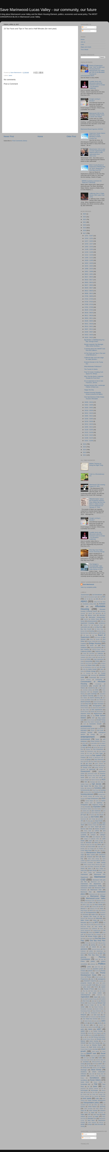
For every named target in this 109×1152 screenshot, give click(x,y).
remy (83, 999)
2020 (84, 225)
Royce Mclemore (96, 1011)
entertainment (88, 736)
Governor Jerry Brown (93, 775)
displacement (98, 713)
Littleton (99, 844)
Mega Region (84, 910)
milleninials (90, 918)
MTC (96, 922)
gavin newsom (99, 763)
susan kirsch (85, 1082)
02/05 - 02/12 (89, 427)
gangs (89, 759)
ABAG (84, 601)
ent (101, 734)
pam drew (102, 943)
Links (82, 44)
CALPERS (91, 653)
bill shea (86, 635)
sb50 (82, 1029)
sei (83, 1037)
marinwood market (86, 887)
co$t (96, 673)
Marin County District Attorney (92, 864)
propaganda (101, 979)
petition (91, 951)
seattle (96, 1035)
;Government (85, 594)
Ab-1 (92, 599)
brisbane (83, 645)
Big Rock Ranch (85, 633)
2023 (84, 217)
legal (82, 842)
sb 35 (85, 1023)
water (97, 1116)
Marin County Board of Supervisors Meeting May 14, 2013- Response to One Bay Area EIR (97, 167)
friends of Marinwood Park (96, 757)
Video (82, 1114)
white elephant (92, 1122)
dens (91, 707)
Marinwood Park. (86, 892)
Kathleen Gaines (92, 824)
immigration (84, 804)
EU (88, 743)
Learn (90, 840)
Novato (83, 936)
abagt (104, 601)
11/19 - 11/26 (89, 252)
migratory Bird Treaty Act (91, 916)
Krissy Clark (87, 830)
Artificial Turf (86, 625)
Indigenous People (97, 804)
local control (91, 846)
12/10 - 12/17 (89, 244)
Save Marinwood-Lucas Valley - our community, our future (48, 10)
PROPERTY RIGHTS (90, 981)
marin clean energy (93, 858)
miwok (95, 920)
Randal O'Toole (89, 989)
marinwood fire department (91, 883)
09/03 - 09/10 (89, 282)
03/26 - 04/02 (89, 407)
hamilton (101, 777)
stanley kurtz (86, 1067)
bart (93, 627)
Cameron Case (84, 655)
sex (102, 1041)
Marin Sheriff (102, 870)
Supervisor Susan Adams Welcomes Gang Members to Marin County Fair (97, 135)
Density (97, 707)
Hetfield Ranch (85, 784)
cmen (100, 671)
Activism (102, 604)
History (82, 788)
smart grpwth (95, 1051)
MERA (91, 910)
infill (82, 806)
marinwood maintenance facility (91, 885)
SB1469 (83, 1027)
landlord (101, 832)
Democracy (84, 705)
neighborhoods (97, 930)
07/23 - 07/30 (89, 299)
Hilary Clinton (99, 786)
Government (85, 771)
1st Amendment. (97, 594)
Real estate (94, 991)
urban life (83, 1110)
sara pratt (96, 1021)
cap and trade (99, 655)
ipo (101, 808)
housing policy (99, 796)
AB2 (97, 599)
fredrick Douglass (85, 755)
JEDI (102, 812)
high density (96, 784)
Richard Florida (91, 1003)
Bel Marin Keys (99, 629)
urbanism (102, 1110)
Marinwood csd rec (97, 881)
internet (96, 808)
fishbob (82, 751)
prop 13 (93, 979)
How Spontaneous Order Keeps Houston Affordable (94, 397)
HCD (103, 779)
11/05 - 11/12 (89, 257)
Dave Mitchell (100, 699)
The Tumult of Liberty (91, 369)
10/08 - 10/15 (89, 268)
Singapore (83, 1047)
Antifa (102, 621)
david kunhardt (85, 701)
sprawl (88, 1063)
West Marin (91, 1120)
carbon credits (91, 657)
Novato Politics (93, 936)
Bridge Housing (95, 643)
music (101, 928)
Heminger (92, 782)
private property (99, 977)
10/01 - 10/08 (89, 271)
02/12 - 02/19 (89, 424)
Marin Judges (99, 868)
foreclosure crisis (91, 751)
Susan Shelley (98, 1082)
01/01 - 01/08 (89, 440)
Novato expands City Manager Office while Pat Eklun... (93, 345)
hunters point (88, 802)
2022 (84, 219)
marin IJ (90, 868)
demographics (97, 705)
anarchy (86, 619)
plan (96, 953)
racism (103, 987)
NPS (82, 938)
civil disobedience (87, 667)
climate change (90, 671)
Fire (82, 749)
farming (95, 747)
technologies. (95, 1090)
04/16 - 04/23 (89, 337)
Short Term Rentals (94, 1043)
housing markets (87, 796)
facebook (93, 745)
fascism (102, 747)
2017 (84, 233)
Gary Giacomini (98, 759)
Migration (103, 914)
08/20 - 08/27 (89, 288)
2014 (84, 449)
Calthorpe (100, 653)
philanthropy (100, 951)
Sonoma (91, 1059)
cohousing (93, 675)
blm (93, 635)
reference (99, 994)
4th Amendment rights (91, 597)
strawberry (84, 1072)
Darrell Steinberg (95, 697)
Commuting (98, 679)
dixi (91, 715)
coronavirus (84, 686)
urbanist (86, 1112)
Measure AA (93, 908)
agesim (90, 613)
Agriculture (98, 613)
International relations (86, 808)
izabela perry (86, 810)
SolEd (100, 1058)
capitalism (83, 657)
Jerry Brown (99, 814)
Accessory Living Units (89, 604)
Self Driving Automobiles (98, 1037)
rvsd (102, 1012)
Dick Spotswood (97, 709)
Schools (83, 1033)
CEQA (97, 661)
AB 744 (86, 599)
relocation (102, 997)
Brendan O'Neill (91, 641)
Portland (83, 971)
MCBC (82, 906)
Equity (97, 739)
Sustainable (84, 1084)
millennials (99, 918)
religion (96, 997)
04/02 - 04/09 (89, 405)
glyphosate (92, 769)
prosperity (101, 981)
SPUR (94, 1063)
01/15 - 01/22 (89, 435)
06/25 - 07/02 (89, 310)
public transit (87, 987)
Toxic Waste (84, 49)
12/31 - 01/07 (89, 235)
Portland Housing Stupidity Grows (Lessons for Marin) (93, 393)
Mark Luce (92, 902)
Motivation (83, 922)
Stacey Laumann (101, 1065)
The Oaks (94, 1092)
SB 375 (92, 1023)
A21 (103, 597)
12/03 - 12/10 (89, 246)
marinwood (84, 874)
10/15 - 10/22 (89, 266)
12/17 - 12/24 (89, 241)
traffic (97, 1098)
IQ (104, 808)
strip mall (91, 1073)
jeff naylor (83, 814)
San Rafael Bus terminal (90, 1019)
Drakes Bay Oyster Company (91, 722)
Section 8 (102, 1035)
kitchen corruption (100, 828)
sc (89, 1031)
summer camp (94, 1075)
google (101, 769)
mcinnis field (95, 906)
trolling (101, 1104)
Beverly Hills (84, 631)
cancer (92, 655)
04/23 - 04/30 (89, 334)
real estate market (95, 993)
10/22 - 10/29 (89, 263)
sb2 (88, 1027)
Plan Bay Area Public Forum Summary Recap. (97, 550)
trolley (95, 1104)
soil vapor (86, 1057)
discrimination (100, 711)
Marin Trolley (88, 872)
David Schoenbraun (98, 701)
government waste (92, 773)
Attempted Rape (98, 625)
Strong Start (100, 1073)
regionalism (85, 997)
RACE (96, 987)
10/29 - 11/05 (89, 260)
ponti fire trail (99, 966)
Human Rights (89, 800)
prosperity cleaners (86, 983)
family (89, 747)
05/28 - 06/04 (89, 321)
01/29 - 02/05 (89, 429)
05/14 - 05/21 (89, 326)
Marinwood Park (96, 889)
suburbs (83, 1075)
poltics (89, 967)
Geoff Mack (95, 765)
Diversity (83, 715)
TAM (95, 1084)
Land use (93, 832)
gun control (92, 777)
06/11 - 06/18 (89, 315)
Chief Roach (88, 663)
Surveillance (94, 1078)
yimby (82, 1124)
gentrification (85, 765)
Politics (101, 963)
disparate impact (85, 713)
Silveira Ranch (97, 1045)
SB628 (90, 1029)
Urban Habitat (99, 1108)
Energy (93, 734)
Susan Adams (95, 1080)
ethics (83, 743)
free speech (97, 755)
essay (103, 741)
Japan (87, 812)
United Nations (92, 1106)
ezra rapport (102, 743)
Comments (86, 31)
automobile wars (85, 627)
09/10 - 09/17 (89, 279)
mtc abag (91, 924)
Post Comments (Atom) (19, 140)
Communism (92, 677)
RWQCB (83, 1015)
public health (92, 985)
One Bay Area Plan (97, 940)
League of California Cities (91, 838)
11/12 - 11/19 (89, 255)
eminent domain (86, 732)
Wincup (101, 1122)
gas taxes (89, 763)
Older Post (71, 136)
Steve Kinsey (96, 1070)
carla (99, 657)
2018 (84, 230)
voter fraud (96, 1114)
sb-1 (87, 1025)
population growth (98, 969)
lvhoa (96, 850)
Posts (84, 27)
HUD (103, 798)
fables (85, 745)
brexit (98, 641)
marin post (84, 870)
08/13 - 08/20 (89, 290)
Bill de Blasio (94, 633)
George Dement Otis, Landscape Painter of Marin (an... (94, 386)
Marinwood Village (97, 896)
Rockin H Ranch (99, 1009)
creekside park (101, 688)
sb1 (94, 1025)
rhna (97, 1001)
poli (102, 959)
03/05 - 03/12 (89, 416)
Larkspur (93, 834)
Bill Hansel (102, 633)
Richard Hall (101, 1003)
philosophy (83, 953)
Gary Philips (94, 761)
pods (96, 959)
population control (85, 968)
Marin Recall (92, 870)
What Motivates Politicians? (93, 366)
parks (99, 945)
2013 (84, 452)
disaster (93, 711)
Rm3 (90, 1007)
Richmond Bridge (89, 1005)
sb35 (96, 1027)
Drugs (103, 722)
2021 (84, 222)
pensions (84, 949)
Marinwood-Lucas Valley (95, 898)
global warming (99, 767)
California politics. (100, 651)
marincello (99, 872)
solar (93, 1058)
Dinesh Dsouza (84, 711)
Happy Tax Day (89, 390)
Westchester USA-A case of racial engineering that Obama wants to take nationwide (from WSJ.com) (97, 152)
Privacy (89, 977)
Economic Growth (96, 724)
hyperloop (99, 802)
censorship (88, 661)
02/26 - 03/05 (89, 418)
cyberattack (102, 693)
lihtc (102, 842)
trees (90, 1104)
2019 (84, 227)
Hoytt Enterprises (92, 798)
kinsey (90, 828)
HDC (85, 782)
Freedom (83, 757)
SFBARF (83, 1043)
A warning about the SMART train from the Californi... (94, 349)
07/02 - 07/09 (89, 307)
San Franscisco (92, 1016)
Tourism (103, 1096)
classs (82, 671)
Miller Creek (85, 920)
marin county (101, 862)
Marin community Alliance (93, 860)
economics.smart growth (88, 728)
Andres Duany (95, 619)
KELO (85, 826)
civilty (84, 669)
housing (102, 790)
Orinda (86, 943)
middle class (94, 914)
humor (103, 800)
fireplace (88, 749)
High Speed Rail (86, 786)
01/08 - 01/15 (89, 438)
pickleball (90, 953)
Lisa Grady (92, 844)
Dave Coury (90, 699)
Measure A (84, 908)
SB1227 (101, 1025)
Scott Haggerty (97, 1033)
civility (103, 667)
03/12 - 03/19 (89, 413)
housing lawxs (101, 794)
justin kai (96, 823)
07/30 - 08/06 (89, 296)
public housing (101, 985)
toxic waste (87, 1098)
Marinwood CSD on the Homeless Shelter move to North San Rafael (96, 114)
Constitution (98, 684)
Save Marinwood (88, 584)
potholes (90, 971)
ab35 (102, 599)
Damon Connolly (88, 695)
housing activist (88, 792)
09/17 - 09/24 (89, 277)
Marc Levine (91, 854)
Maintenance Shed (93, 852)
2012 (84, 455)
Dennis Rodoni (84, 707)
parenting (85, 945)
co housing (87, 673)
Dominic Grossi (90, 720)
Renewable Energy (92, 999)
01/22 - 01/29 (89, 432)
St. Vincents (90, 1065)
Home (40, 136)
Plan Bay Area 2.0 (95, 955)
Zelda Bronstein (98, 1124)
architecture (102, 623)
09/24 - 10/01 (89, 274)
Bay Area (99, 627)
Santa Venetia (88, 1021)
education (84, 730)
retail (93, 1001)
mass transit (98, 904)
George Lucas (87, 767)
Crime (96, 690)
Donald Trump (100, 720)
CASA (88, 659)
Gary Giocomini (85, 761)
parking (93, 945)
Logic (99, 846)
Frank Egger (99, 753)
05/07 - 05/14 (89, 329)
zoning (82, 1126)
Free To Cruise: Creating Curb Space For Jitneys (93, 372)
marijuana (89, 856)
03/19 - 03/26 (89, 410)
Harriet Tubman (95, 779)
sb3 (92, 1027)
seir (88, 1037)
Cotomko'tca (91, 688)
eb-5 (85, 723)
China (95, 663)
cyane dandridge (92, 693)
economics (86, 726)
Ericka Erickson (95, 741)
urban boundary (88, 1108)
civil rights (96, 667)
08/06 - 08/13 (89, 293)
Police (83, 961)
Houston (83, 798)
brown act (93, 645)
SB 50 (99, 1023)
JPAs (86, 821)
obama (91, 938)
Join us (83, 42)
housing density (98, 792)
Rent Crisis (86, 1001)
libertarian (88, 842)
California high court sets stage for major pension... (94, 358)
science (89, 1033)
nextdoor (90, 932)
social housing (93, 1055)
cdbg (82, 661)
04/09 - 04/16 (89, 402)
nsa (86, 938)
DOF (93, 718)
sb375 (101, 1027)
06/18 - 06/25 (89, 312)
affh (87, 606)
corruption (96, 686)
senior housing (93, 1041)
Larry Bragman (96, 836)
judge (91, 821)
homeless (98, 788)
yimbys (90, 1124)
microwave (85, 914)
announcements (92, 621)
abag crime (97, 601)
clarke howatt (92, 669)
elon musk (100, 730)
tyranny (83, 1106)
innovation (88, 807)
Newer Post (9, 136)
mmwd (101, 920)
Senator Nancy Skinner (89, 1039)
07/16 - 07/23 (89, 301)
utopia (92, 1112)
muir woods (98, 926)
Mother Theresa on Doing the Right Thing (96, 464)
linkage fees (84, 844)
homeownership (85, 790)
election (93, 730)
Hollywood (89, 788)
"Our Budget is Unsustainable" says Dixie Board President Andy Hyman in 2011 (96, 566)
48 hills (82, 597)
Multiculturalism (84, 928)
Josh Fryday (92, 819)
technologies (84, 1090)
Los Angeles (100, 848)
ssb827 (100, 1063)
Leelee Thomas (99, 840)
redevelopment (85, 995)
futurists (83, 759)
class (101, 669)
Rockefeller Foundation (87, 1009)
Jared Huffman (95, 812)
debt (82, 703)
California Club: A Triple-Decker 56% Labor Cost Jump (96, 195)
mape (82, 854)
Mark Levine (84, 902)
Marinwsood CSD (89, 900)
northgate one (99, 934)
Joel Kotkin (95, 817)
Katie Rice (102, 825)
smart (96, 1049)
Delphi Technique (98, 703)
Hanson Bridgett (85, 779)
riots (98, 1005)
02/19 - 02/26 (89, 421)
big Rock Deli (100, 631)
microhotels (102, 912)
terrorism (88, 1092)
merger (97, 910)
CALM (84, 653)
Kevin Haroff (94, 827)
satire (103, 1021)
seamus (90, 1035)
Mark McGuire (101, 902)
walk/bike (90, 1116)
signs (87, 1045)
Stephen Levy (95, 1067)
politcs (93, 961)
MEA (102, 906)
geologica (103, 765)
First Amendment (98, 749)
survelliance (84, 1080)
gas (100, 761)
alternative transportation (97, 617)
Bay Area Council (86, 629)
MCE (87, 906)
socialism (102, 1056)
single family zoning (95, 1047)
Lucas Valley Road (86, 850)
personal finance (96, 949)
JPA (82, 821)
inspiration (97, 807)
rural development (92, 1012)
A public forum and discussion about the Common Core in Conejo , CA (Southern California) (97, 85)
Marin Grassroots (94, 866)
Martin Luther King (87, 904)
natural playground (85, 930)
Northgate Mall (90, 934)
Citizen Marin (91, 665)
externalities (94, 743)
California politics (86, 651)
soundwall (86, 1061)
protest (97, 983)
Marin (97, 856)
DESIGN (103, 707)
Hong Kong (95, 790)
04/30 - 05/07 (89, 332)
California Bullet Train (97, 649)
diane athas (86, 709)
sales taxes (96, 1015)
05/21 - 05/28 (89, 323)
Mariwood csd (100, 900)
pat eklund (92, 947)
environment (85, 739)
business (98, 647)
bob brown (97, 637)
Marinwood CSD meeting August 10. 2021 (97, 485)
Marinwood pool (93, 894)
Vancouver (100, 1112)
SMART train (91, 1053)
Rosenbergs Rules (85, 1011)
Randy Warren (101, 989)
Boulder (98, 639)
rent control (102, 999)
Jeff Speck (91, 814)
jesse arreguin (84, 817)
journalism (100, 819)
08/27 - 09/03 (89, 285)
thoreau (102, 1092)
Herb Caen (100, 782)
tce (102, 1088)
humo (97, 800)
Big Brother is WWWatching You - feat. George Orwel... (94, 340)
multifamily (94, 928)
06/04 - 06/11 (89, 318)
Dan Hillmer (100, 695)
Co (104, 671)
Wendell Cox (92, 1118)
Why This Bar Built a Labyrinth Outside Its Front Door (93, 377)
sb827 (99, 1029)
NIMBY (97, 932)
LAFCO (97, 830)
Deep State (88, 703)
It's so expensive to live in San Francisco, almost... (93, 381)
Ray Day (85, 991)
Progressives (84, 979)
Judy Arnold (98, 821)
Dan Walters (84, 697)
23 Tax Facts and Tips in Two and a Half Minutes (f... (94, 354)
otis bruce (93, 943)
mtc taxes (98, 924)
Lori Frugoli (91, 848)
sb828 (83, 1031)
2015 (84, 447)
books (91, 639)
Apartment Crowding (87, 623)
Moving (91, 922)
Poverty (97, 970)
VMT (89, 1114)
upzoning (102, 1106)
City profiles (102, 665)
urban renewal (93, 1110)
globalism (83, 769)
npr (102, 936)
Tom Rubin (92, 1094)
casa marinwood (98, 659)
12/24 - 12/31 (89, 238)
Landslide (83, 834)
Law (104, 836)
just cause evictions (86, 823)
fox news (89, 753)
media (101, 908)
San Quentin (101, 1017)
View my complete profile (88, 587)
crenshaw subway (87, 690)
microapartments (91, 912)
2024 (84, 214)
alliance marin (92, 615)
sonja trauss (84, 1059)
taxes (10, 75)
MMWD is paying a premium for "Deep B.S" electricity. (92, 181)
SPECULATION (96, 1061)
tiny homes (84, 1094)
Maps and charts (86, 47)
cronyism (95, 692)
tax (88, 1086)
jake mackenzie (96, 811)
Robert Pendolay (98, 1007)
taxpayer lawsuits (93, 1088)
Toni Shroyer (95, 1096)
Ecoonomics (100, 728)
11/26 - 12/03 (89, 249)
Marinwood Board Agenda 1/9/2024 (92, 129)
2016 (84, 444)
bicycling (91, 631)
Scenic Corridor (98, 1031)
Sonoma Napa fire (100, 1059)
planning (83, 957)
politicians (92, 964)
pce (101, 947)
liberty (96, 842)
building (92, 647)
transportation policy (91, 1102)
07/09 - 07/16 (89, 304)
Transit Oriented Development (96, 1100)
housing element (87, 794)
